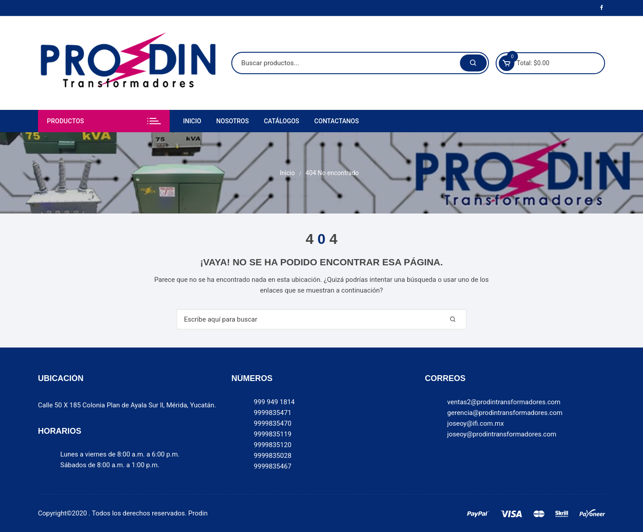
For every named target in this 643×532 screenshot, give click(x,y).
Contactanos (336, 121)
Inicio (192, 121)
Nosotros (232, 121)
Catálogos (281, 121)
